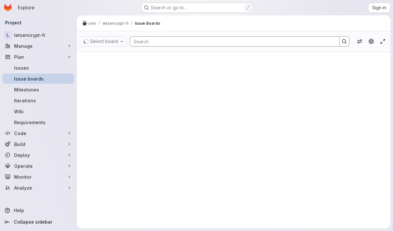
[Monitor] (38, 177)
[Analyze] (38, 188)
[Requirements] (38, 122)
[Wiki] (38, 111)
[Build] (38, 144)
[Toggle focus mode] (383, 41)
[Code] (38, 133)
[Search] (231, 41)
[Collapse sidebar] (38, 222)
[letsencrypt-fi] (38, 35)
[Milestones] (38, 89)
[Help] (38, 210)
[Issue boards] (38, 78)
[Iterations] (38, 100)
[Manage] (38, 46)
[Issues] (38, 68)
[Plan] (38, 57)
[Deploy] (38, 155)
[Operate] (38, 166)
